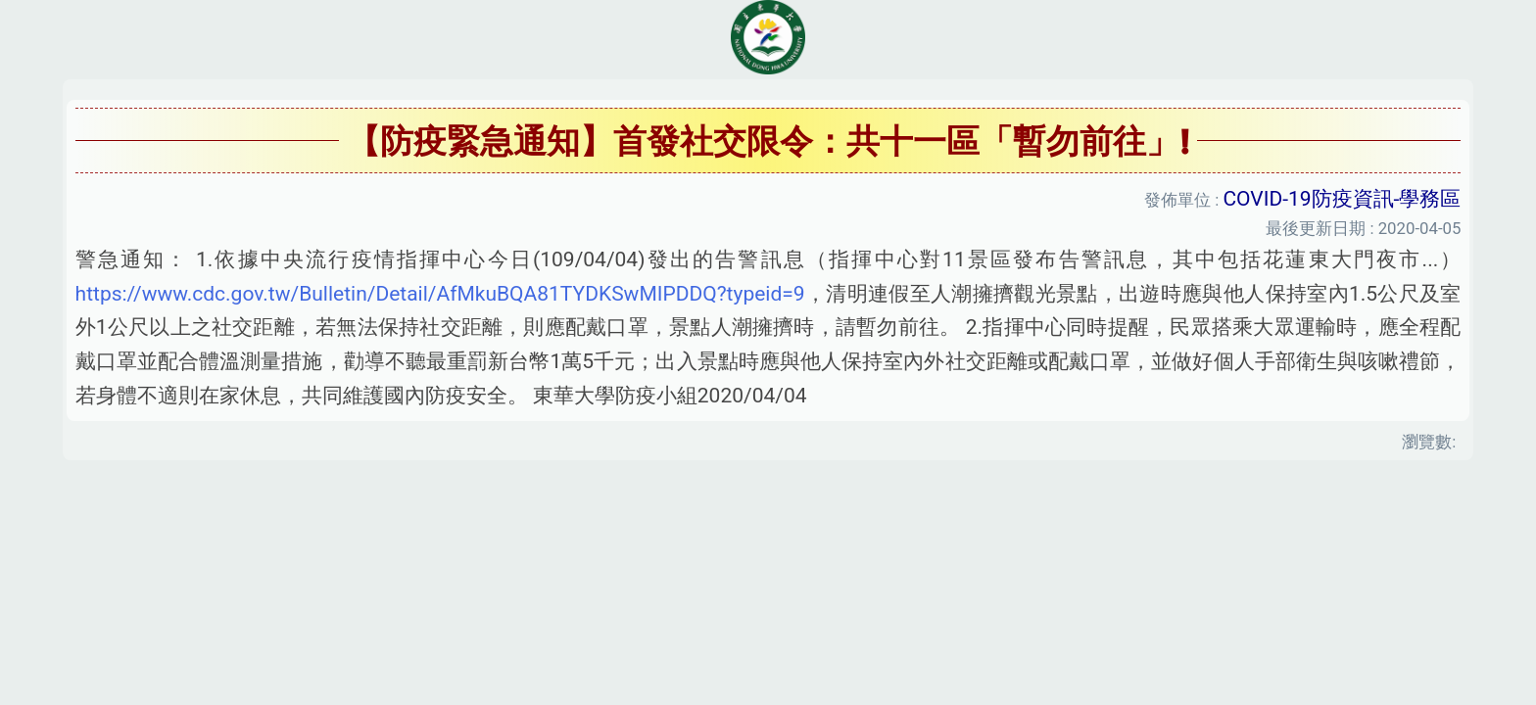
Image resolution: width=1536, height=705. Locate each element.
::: (5, 487)
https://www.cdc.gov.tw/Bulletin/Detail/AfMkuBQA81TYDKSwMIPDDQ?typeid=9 (440, 294)
